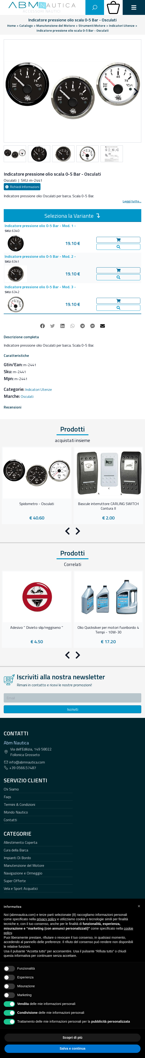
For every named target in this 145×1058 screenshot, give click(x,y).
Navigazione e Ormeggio (23, 873)
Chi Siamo (11, 789)
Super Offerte (15, 881)
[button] (139, 906)
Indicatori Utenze (38, 389)
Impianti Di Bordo (17, 857)
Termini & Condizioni (19, 804)
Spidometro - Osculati (36, 503)
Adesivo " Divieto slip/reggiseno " (36, 627)
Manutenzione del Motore (24, 865)
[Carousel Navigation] (72, 92)
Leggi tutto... (132, 201)
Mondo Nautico (16, 812)
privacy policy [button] (46, 919)
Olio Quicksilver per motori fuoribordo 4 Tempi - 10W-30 (108, 630)
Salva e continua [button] (72, 1048)
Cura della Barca (16, 850)
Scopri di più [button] (72, 1037)
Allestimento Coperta (20, 842)
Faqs (7, 797)
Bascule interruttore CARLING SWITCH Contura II (108, 506)
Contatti (10, 820)
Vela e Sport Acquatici (21, 888)
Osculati (27, 396)
